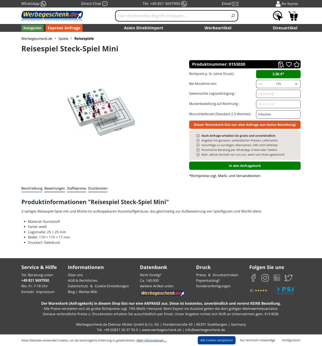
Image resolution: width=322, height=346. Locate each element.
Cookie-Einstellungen (110, 286)
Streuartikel (286, 28)
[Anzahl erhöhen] (296, 84)
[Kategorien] (32, 28)
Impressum (44, 292)
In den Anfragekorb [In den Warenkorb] (245, 165)
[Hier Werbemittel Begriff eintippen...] (171, 16)
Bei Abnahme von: (202, 83)
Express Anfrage (63, 28)
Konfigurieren (291, 340)
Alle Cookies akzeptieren (220, 340)
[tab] (31, 188)
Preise (202, 275)
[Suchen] (233, 16)
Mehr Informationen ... (146, 340)
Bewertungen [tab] (53, 188)
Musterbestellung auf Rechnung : (213, 103)
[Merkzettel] (277, 15)
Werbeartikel (218, 28)
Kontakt (27, 292)
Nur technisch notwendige (259, 340)
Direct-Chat (94, 4)
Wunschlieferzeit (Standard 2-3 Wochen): (219, 114)
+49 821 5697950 (35, 280)
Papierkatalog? (208, 280)
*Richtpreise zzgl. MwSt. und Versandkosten (223, 176)
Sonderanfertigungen (213, 286)
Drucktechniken (225, 275)
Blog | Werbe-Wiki (82, 292)
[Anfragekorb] (293, 15)
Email (230, 4)
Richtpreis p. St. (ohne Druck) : (211, 73)
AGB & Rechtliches (83, 280)
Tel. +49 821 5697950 (164, 4)
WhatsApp (33, 4)
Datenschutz (78, 286)
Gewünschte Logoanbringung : (211, 93)
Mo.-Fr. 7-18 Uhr (34, 286)
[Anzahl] (278, 84)
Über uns (75, 275)
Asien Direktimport (143, 28)
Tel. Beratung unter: (36, 275)
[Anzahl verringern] (260, 84)
